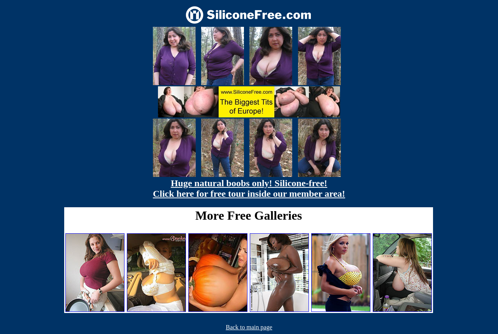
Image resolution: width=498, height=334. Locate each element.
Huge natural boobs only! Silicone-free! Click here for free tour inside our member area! (249, 188)
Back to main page (249, 327)
